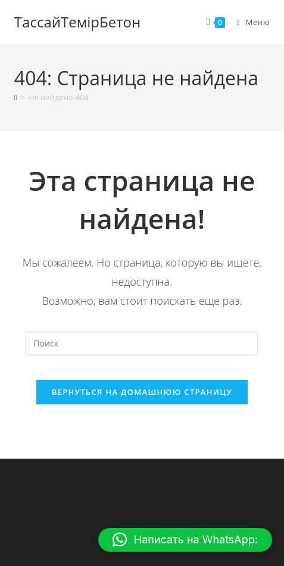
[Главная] (15, 97)
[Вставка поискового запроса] (142, 343)
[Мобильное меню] (248, 22)
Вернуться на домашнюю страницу (142, 391)
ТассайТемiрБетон (77, 22)
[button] (185, 540)
